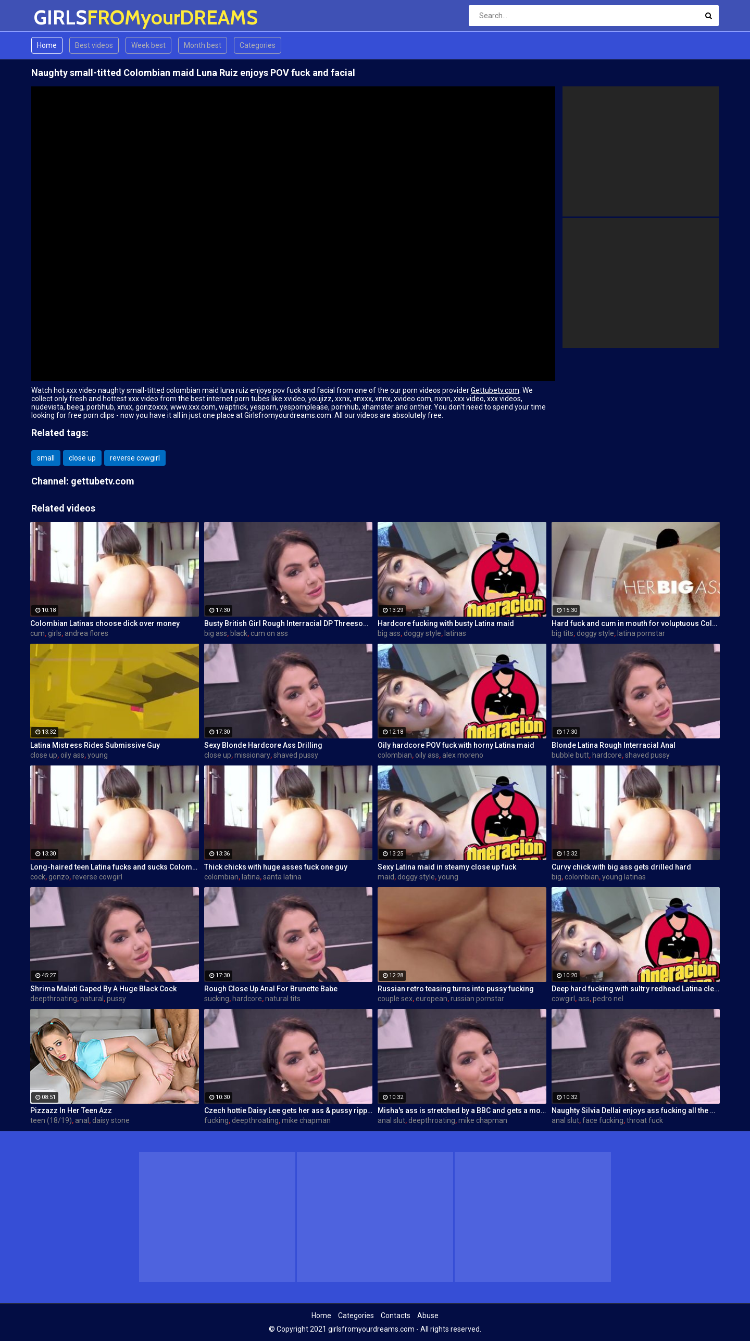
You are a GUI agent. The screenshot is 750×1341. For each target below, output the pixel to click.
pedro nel (608, 998)
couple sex (395, 998)
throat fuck (645, 1120)
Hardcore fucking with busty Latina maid (446, 623)
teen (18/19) (51, 1120)
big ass (215, 633)
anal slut (391, 1120)
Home (47, 45)
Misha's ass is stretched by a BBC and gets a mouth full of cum (462, 1110)
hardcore (607, 755)
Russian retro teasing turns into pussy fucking (456, 989)
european (431, 998)
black (238, 633)
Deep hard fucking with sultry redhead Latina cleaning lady (636, 989)
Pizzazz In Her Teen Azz (71, 1110)
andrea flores (86, 633)
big (556, 877)
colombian (395, 755)
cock (37, 877)
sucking (216, 998)
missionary (252, 755)
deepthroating (53, 998)
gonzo (58, 877)
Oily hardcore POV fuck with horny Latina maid (456, 745)
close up (82, 458)
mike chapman (306, 1120)
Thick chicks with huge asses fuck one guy (275, 867)
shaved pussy (295, 755)
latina (251, 877)
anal (82, 1120)
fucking (216, 1120)
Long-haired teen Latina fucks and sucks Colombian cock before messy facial (114, 867)
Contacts (395, 1315)
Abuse (428, 1315)
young (98, 755)
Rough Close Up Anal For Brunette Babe (271, 989)
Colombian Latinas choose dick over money (105, 623)
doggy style (422, 633)
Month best (202, 45)
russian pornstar (477, 998)
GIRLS (61, 17)
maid (386, 877)
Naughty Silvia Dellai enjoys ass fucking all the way (636, 1110)
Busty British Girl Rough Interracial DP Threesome (288, 623)
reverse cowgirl (135, 458)
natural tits (283, 998)
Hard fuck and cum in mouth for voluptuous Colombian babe (636, 623)
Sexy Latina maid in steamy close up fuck (447, 867)
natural (92, 998)
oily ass (72, 755)
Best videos (94, 45)
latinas (455, 633)
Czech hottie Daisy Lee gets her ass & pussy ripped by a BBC (288, 1110)
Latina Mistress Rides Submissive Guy (95, 745)
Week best (148, 45)
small (46, 458)
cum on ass (269, 633)
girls (54, 633)
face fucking (602, 1120)
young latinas (624, 877)
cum (37, 633)
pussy (116, 998)
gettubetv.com (102, 481)
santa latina (282, 877)
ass (584, 998)
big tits (562, 633)
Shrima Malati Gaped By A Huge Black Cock (103, 989)
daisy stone (111, 1120)
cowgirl (563, 998)
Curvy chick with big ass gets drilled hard (621, 867)
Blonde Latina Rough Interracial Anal (614, 745)
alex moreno (462, 755)
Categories (258, 45)
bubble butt (570, 755)
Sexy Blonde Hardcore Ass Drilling (263, 745)
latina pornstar (641, 633)
